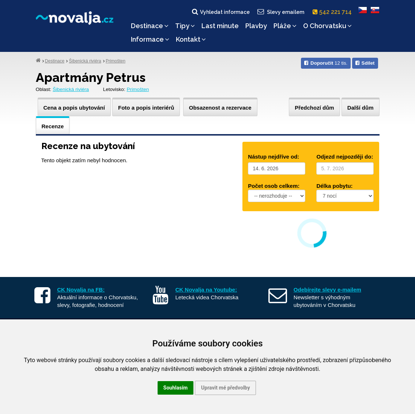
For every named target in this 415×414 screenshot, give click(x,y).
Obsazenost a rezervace (220, 108)
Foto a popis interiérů (146, 108)
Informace (150, 39)
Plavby (256, 26)
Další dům (360, 108)
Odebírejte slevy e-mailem (327, 289)
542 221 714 (334, 11)
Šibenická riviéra (85, 61)
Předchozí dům (314, 108)
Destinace (150, 26)
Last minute (220, 26)
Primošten (115, 61)
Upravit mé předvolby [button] (225, 388)
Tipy (185, 26)
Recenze (53, 126)
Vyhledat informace (220, 11)
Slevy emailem (280, 11)
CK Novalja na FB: (81, 289)
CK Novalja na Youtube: (206, 289)
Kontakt (191, 39)
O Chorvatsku (327, 26)
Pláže (285, 26)
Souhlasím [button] (175, 388)
